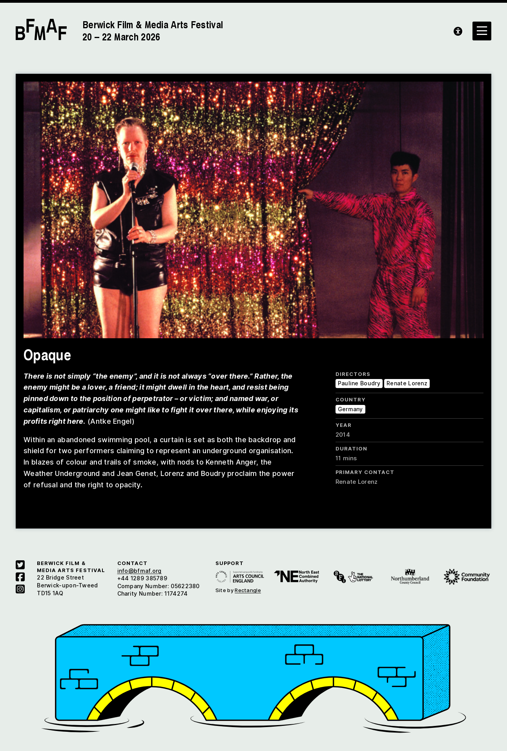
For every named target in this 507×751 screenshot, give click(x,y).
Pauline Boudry (359, 383)
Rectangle (248, 590)
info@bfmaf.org (139, 570)
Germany (350, 409)
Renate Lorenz (407, 383)
